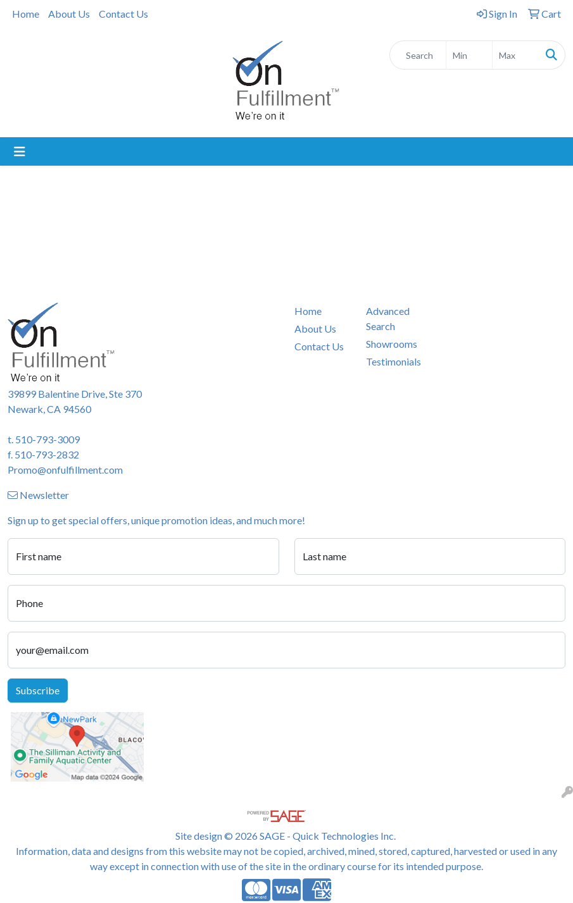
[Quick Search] (417, 55)
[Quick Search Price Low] (469, 55)
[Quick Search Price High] (515, 55)
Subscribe (38, 690)
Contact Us (123, 14)
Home (25, 14)
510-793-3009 (47, 439)
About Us (69, 14)
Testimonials (393, 361)
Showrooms (391, 344)
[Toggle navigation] (19, 151)
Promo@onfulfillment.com (65, 470)
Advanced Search (388, 318)
